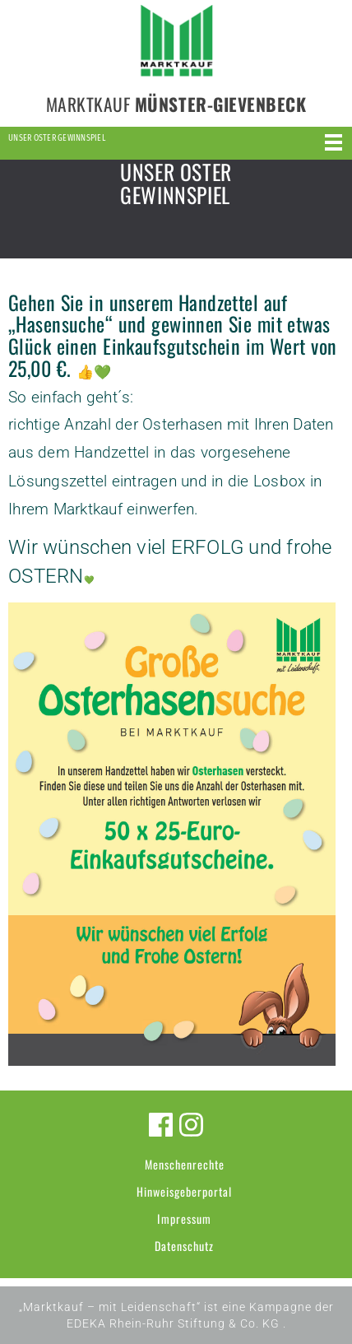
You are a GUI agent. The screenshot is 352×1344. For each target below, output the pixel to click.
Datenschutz (184, 1245)
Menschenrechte (185, 1164)
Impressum (184, 1218)
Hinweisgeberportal (184, 1191)
